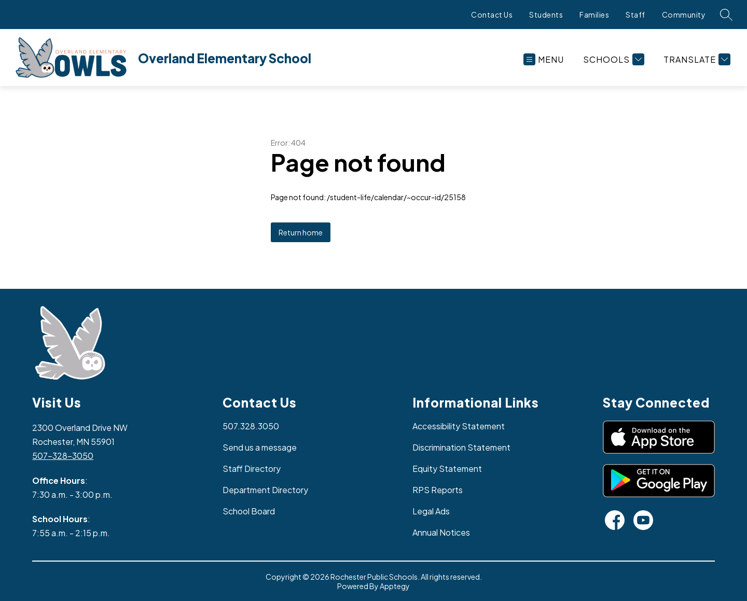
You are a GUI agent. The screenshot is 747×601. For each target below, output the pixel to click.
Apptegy (395, 586)
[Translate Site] (695, 59)
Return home (301, 232)
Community (684, 14)
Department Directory (265, 489)
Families (594, 14)
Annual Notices (441, 532)
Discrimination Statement (461, 447)
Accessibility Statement (458, 426)
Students (546, 14)
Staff (635, 14)
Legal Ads (431, 511)
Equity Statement (447, 468)
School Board (249, 511)
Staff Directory (252, 468)
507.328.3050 (251, 426)
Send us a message (260, 447)
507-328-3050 (62, 455)
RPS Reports (437, 489)
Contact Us (492, 14)
